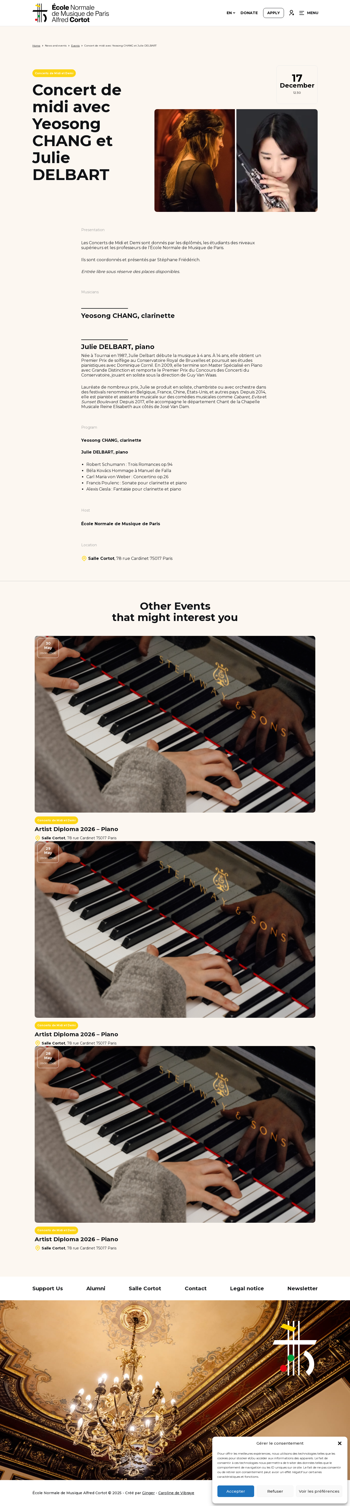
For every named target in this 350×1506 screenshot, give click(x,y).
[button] (339, 1443)
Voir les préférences (319, 1491)
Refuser (275, 1491)
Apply (273, 13)
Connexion (291, 12)
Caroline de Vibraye (176, 1493)
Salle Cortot (145, 1288)
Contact (196, 1288)
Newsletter (302, 1288)
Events (75, 45)
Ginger (148, 1493)
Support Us (47, 1288)
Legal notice (247, 1288)
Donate (249, 13)
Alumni (95, 1288)
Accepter (235, 1491)
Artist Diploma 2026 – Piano (76, 829)
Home (36, 45)
